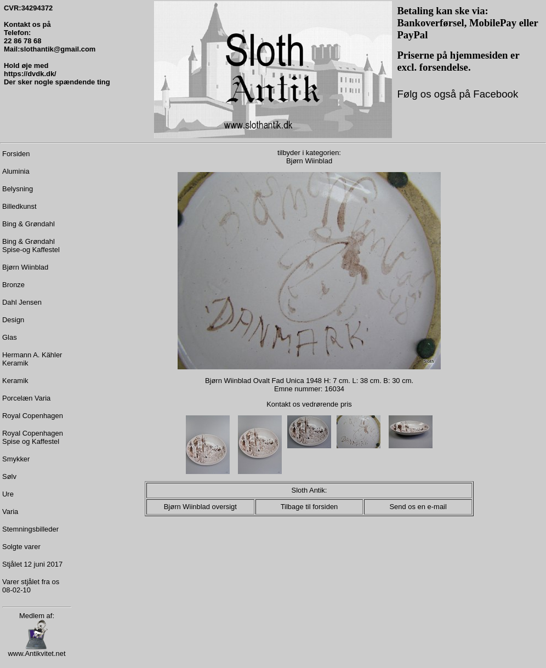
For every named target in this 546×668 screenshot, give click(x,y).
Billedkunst (19, 206)
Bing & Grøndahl (28, 224)
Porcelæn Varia (26, 398)
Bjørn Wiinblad (25, 267)
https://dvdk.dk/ (30, 74)
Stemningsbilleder (30, 529)
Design (13, 320)
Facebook (494, 94)
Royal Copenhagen (32, 416)
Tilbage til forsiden (309, 507)
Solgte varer (21, 547)
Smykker (16, 459)
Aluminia (16, 171)
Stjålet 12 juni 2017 (32, 564)
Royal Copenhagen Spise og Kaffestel (32, 437)
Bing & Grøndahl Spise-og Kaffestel (31, 245)
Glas (9, 337)
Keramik (15, 380)
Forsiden (16, 154)
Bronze (13, 285)
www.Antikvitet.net (36, 650)
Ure (8, 494)
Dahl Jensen (22, 302)
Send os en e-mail (417, 507)
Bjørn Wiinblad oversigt (200, 507)
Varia (10, 511)
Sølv (9, 476)
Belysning (17, 189)
